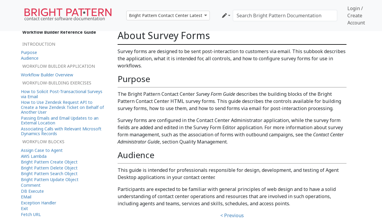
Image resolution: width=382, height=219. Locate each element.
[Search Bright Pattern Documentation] (285, 15)
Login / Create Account (356, 15)
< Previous (232, 215)
